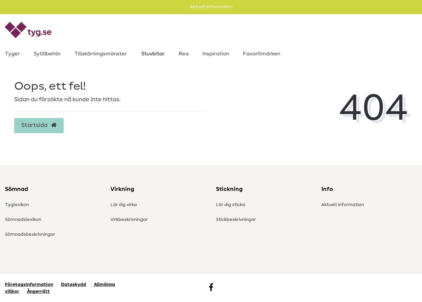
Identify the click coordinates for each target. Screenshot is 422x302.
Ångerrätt (38, 291)
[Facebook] (211, 288)
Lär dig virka (123, 204)
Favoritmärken (261, 53)
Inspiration (215, 53)
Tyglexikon (17, 204)
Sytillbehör (47, 53)
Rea (184, 53)
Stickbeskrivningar (236, 219)
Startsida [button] (38, 125)
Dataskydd (73, 284)
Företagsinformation (29, 284)
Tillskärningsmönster (101, 53)
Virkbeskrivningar (129, 219)
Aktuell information (342, 204)
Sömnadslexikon (23, 219)
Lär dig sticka (230, 204)
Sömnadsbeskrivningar (30, 234)
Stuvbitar (153, 53)
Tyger (12, 53)
